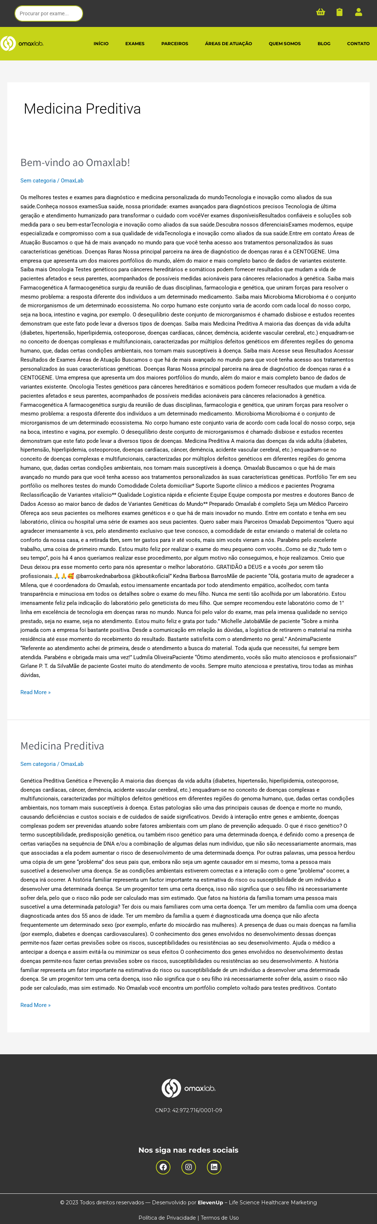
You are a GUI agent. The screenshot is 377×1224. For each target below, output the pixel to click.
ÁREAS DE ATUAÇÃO (228, 43)
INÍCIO (101, 43)
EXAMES (135, 43)
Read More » (35, 692)
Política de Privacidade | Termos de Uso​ (188, 1216)
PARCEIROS (174, 43)
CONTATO (358, 43)
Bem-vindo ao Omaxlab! (75, 162)
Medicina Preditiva (62, 745)
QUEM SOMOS (285, 43)
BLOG (324, 43)
